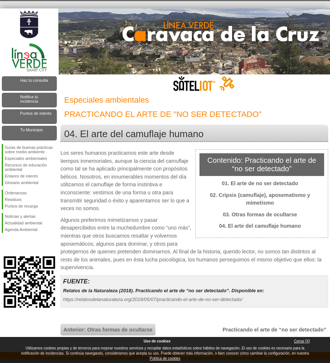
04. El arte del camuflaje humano (260, 226)
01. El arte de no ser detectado (260, 183)
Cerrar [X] (302, 341)
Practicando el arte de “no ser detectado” (274, 330)
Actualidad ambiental (23, 223)
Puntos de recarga (21, 206)
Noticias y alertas (20, 216)
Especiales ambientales (26, 158)
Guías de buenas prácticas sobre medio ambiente (29, 149)
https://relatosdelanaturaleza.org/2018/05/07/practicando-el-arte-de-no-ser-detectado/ (152, 299)
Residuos (13, 199)
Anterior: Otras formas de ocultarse (108, 330)
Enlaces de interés (21, 176)
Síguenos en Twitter (18, 244)
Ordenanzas (16, 193)
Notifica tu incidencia (29, 99)
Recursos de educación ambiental (26, 167)
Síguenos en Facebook (6, 244)
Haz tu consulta (34, 80)
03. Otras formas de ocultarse (260, 214)
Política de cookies (165, 358)
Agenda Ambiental (21, 229)
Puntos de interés (36, 113)
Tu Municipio (31, 130)
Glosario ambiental (21, 182)
